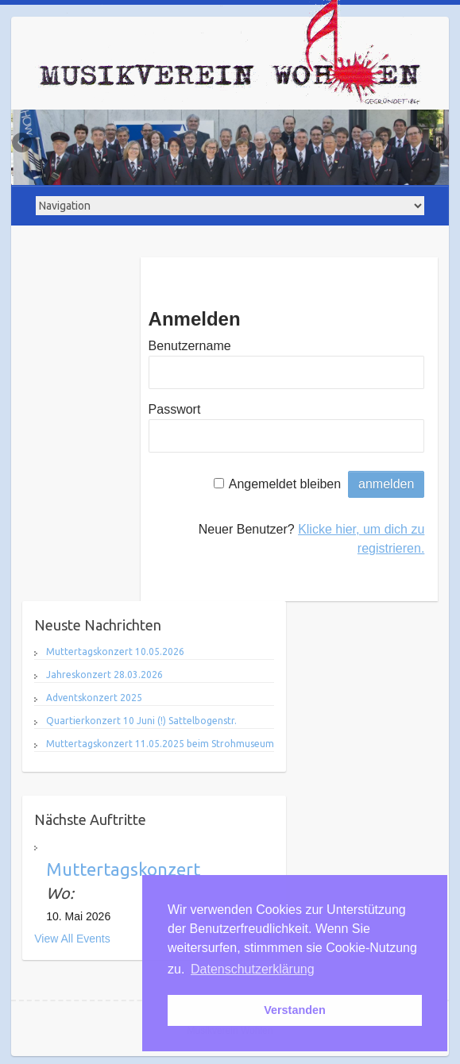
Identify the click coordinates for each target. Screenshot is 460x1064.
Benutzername (190, 346)
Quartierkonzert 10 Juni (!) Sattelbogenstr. (141, 720)
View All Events (72, 938)
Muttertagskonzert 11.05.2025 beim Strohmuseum (160, 743)
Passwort (175, 409)
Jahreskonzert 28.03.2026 (104, 674)
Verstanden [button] (295, 1010)
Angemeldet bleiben (285, 484)
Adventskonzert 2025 (94, 697)
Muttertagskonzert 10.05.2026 (115, 651)
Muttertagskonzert (123, 869)
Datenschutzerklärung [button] (253, 969)
